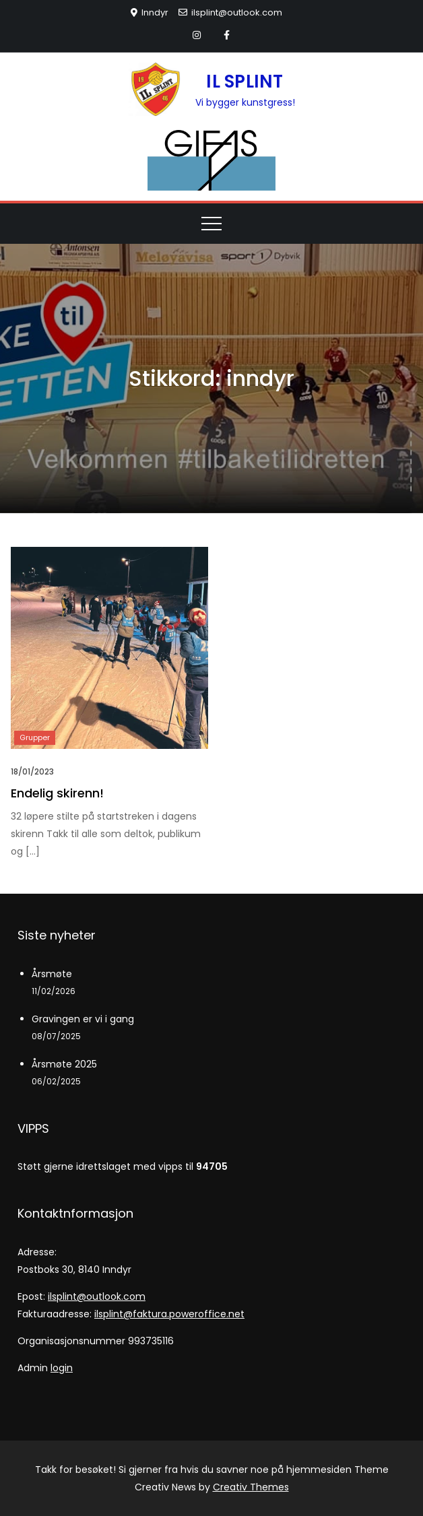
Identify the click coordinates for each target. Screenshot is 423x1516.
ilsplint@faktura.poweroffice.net (169, 1314)
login (62, 1368)
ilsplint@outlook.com (230, 12)
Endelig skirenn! (57, 793)
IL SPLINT (244, 81)
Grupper (35, 737)
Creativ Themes (251, 1487)
